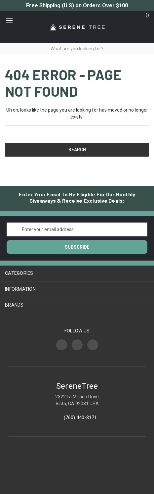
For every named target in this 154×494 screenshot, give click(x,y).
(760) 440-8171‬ (80, 417)
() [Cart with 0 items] (144, 15)
